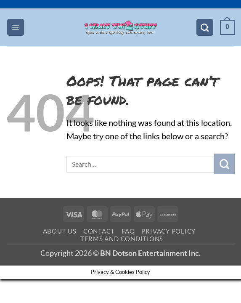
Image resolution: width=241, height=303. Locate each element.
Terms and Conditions (121, 238)
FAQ (128, 231)
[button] (15, 27)
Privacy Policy (168, 231)
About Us (60, 231)
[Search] (204, 27)
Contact (99, 231)
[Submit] (224, 164)
